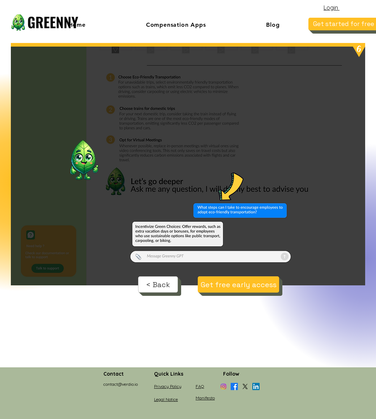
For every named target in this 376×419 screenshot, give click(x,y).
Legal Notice (166, 399)
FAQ (200, 386)
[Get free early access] (238, 284)
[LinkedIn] (256, 386)
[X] (245, 386)
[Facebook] (234, 386)
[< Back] (158, 284)
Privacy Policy (167, 386)
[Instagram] (223, 386)
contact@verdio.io (120, 384)
